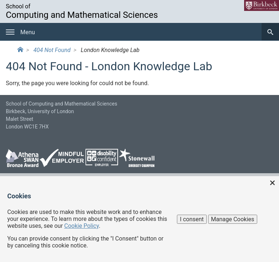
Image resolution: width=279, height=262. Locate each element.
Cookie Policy (81, 225)
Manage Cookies (232, 219)
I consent (191, 219)
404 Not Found (51, 50)
